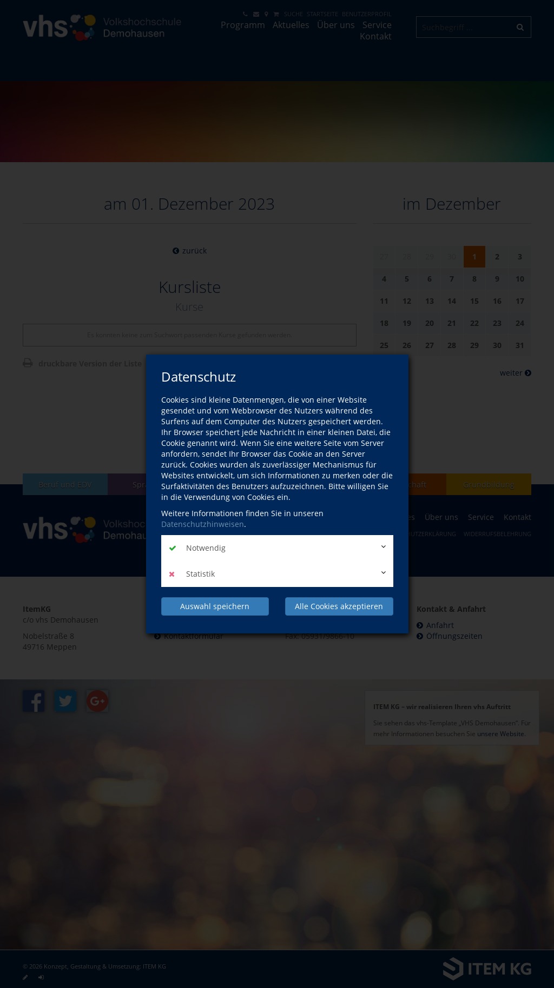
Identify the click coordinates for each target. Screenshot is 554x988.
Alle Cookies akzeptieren (339, 606)
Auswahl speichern (214, 606)
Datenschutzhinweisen (202, 524)
